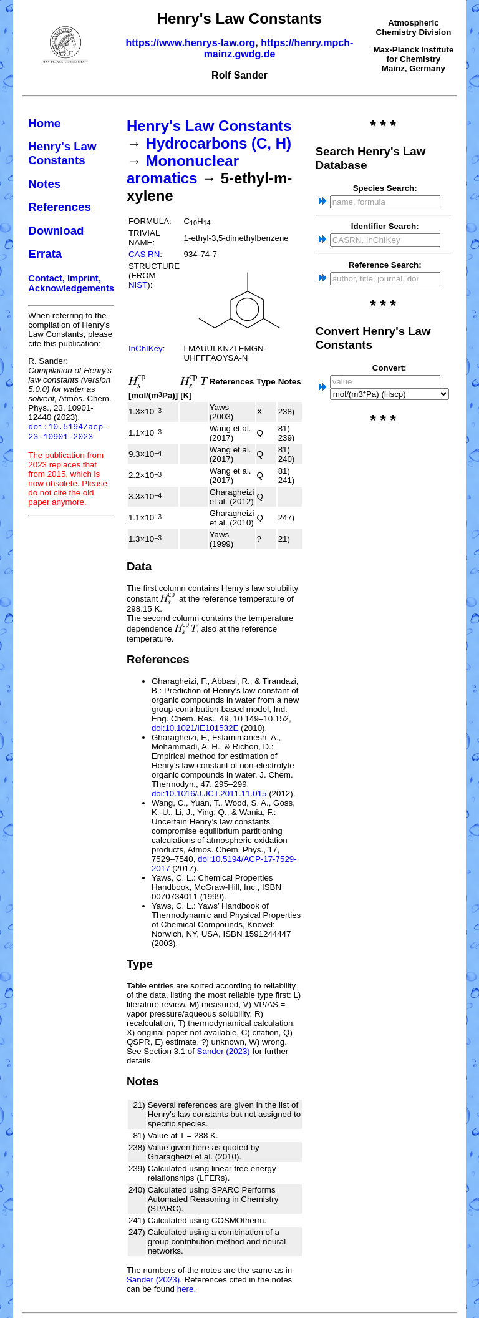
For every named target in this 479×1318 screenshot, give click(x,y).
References (59, 206)
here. (186, 1289)
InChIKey (145, 348)
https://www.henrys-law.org (191, 42)
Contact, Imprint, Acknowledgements (71, 283)
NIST (137, 285)
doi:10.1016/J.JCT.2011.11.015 (209, 793)
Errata (45, 253)
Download (56, 230)
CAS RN (144, 254)
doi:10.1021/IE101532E (195, 728)
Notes (44, 183)
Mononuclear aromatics (183, 169)
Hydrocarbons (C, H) (218, 143)
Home (44, 123)
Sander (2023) (223, 1051)
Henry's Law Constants (62, 153)
